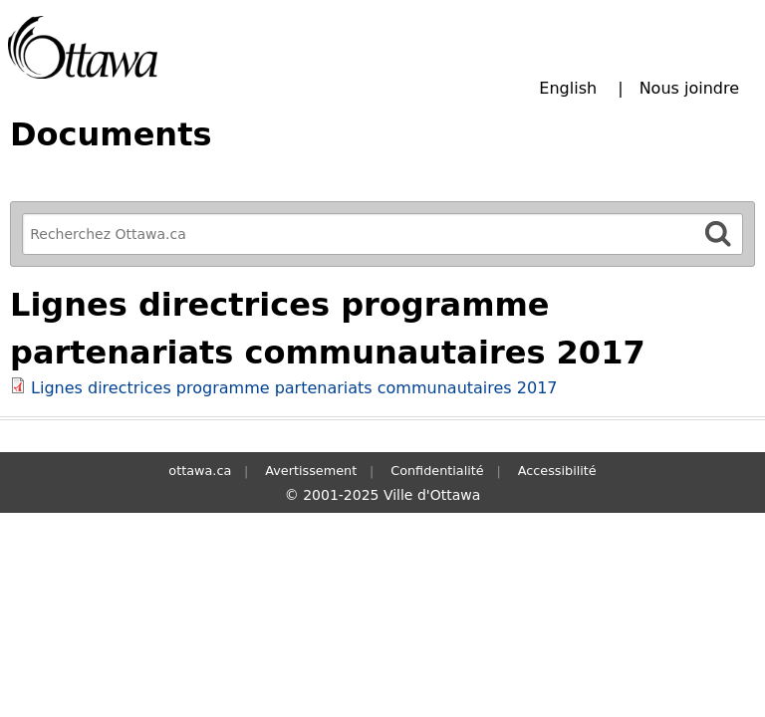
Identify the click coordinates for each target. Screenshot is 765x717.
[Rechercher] (718, 233)
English (568, 88)
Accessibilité (557, 470)
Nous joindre (689, 88)
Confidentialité (436, 470)
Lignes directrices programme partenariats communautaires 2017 (294, 387)
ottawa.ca (199, 470)
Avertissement (311, 470)
